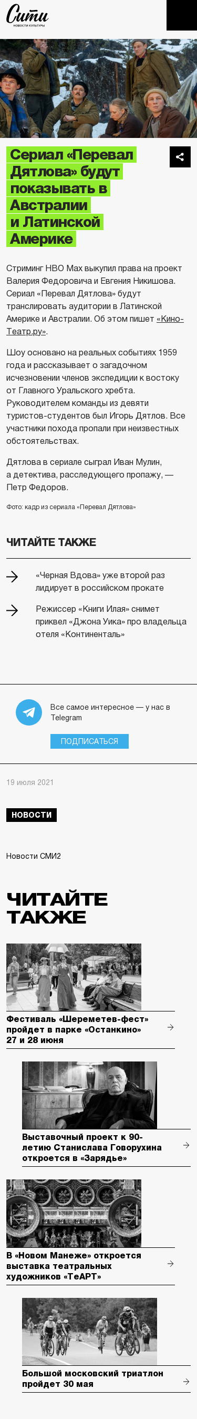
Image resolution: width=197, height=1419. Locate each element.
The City (27, 15)
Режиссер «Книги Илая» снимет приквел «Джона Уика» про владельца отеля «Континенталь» (111, 621)
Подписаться (89, 741)
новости (31, 815)
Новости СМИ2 (33, 856)
